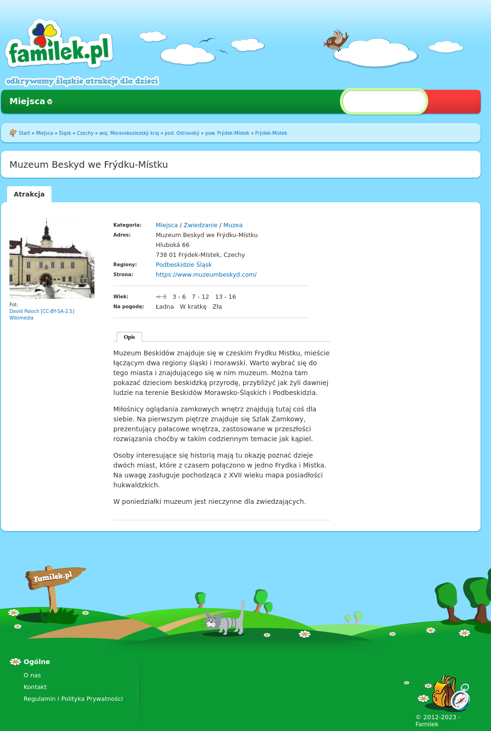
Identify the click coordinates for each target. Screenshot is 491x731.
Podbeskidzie (175, 264)
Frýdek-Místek (271, 133)
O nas (32, 675)
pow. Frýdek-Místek (227, 133)
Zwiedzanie (201, 225)
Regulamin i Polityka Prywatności (73, 698)
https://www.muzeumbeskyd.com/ (206, 274)
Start (24, 133)
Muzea (233, 225)
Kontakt (35, 686)
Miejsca (27, 101)
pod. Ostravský (182, 133)
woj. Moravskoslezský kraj (129, 133)
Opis (129, 337)
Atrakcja (29, 194)
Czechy (85, 133)
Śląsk (65, 133)
